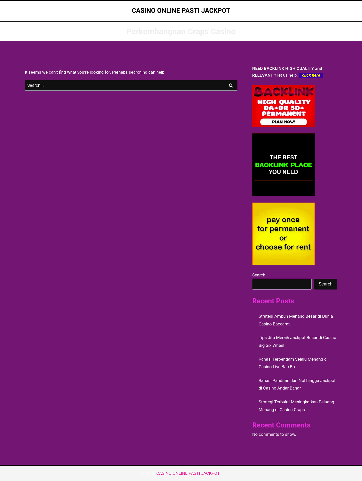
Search (258, 274)
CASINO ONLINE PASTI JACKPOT (188, 473)
